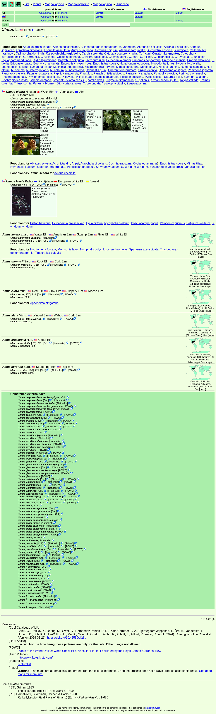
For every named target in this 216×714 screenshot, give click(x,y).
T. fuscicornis (22, 83)
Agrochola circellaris (29, 50)
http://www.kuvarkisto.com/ (35, 657)
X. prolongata (92, 83)
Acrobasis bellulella (149, 46)
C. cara (133, 56)
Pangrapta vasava (13, 73)
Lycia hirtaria (94, 223)
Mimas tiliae (194, 163)
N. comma (18, 70)
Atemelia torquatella (132, 50)
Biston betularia (40, 223)
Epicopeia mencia (174, 60)
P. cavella (68, 76)
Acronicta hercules (176, 46)
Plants (37, 4)
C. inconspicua (163, 56)
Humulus (63, 16)
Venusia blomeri (44, 83)
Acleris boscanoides (66, 46)
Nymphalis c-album (22, 166)
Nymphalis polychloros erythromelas (104, 249)
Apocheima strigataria (44, 303)
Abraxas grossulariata (37, 46)
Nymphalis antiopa (193, 66)
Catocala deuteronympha (120, 53)
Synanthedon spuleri (164, 80)
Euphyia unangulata (46, 63)
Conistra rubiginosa (94, 56)
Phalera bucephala (13, 76)
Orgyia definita (147, 70)
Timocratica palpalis (48, 252)
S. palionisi (142, 80)
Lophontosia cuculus (14, 66)
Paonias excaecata (39, 73)
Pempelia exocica (165, 73)
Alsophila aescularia (57, 50)
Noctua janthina (169, 66)
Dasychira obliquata (71, 60)
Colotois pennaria (68, 56)
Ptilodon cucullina (131, 76)
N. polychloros (74, 70)
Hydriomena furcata (43, 249)
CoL (22, 36)
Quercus (46, 16)
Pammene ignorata (200, 70)
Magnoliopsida (102, 4)
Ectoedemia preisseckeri (68, 223)
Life (27, 4)
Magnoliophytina (78, 4)
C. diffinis (146, 56)
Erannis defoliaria (198, 60)
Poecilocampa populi (80, 166)
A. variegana (127, 46)
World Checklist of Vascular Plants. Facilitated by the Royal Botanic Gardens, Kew (107, 650)
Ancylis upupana (82, 50)
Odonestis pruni (96, 70)
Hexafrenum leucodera (135, 63)
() (179, 12)
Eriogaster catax (21, 63)
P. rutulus (86, 73)
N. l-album (57, 70)
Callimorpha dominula (30, 53)
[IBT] (33, 240)
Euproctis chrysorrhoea (76, 63)
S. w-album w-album (134, 166)
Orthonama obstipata (172, 70)
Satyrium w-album (195, 76)
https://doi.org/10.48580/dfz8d (66, 637)
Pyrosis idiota (153, 76)
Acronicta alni (61, 163)
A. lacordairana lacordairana (99, 46)
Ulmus (99, 12)
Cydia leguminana (44, 60)
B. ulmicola (181, 50)
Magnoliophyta (54, 4)
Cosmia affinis (118, 56)
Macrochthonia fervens (99, 66)
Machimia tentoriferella (68, 66)
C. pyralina (182, 56)
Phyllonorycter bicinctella (44, 76)
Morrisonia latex (68, 249)
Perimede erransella (192, 73)
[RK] (29, 107)
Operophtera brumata (122, 70)
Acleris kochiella (65, 173)
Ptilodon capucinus (172, 223)
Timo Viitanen (44, 129)
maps (200, 257)
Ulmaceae (122, 4)
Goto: (66, 24)
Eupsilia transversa (105, 63)
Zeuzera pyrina (137, 83)
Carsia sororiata (92, 53)
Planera (62, 12)
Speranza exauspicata (143, 249)
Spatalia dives (94, 80)
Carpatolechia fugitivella (63, 53)
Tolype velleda (189, 80)
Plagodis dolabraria (106, 76)
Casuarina (45, 12)
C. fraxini (144, 53)
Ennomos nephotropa (146, 60)
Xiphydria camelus (69, 83)
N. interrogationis (37, 70)
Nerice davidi (148, 66)
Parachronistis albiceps (109, 73)
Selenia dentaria (40, 80)
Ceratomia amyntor (165, 53)
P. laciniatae (84, 76)
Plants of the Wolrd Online (35, 650)
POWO (51, 36)
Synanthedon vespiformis (166, 166)
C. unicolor (198, 56)
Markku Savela (152, 708)
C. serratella (31, 56)
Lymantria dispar (41, 66)
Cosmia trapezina (120, 163)
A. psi (75, 163)
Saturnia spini (173, 76)
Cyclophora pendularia (16, 60)
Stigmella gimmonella (120, 80)
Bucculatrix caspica (159, 50)
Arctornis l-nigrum (105, 50)
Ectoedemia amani (118, 60)
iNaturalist (35, 36)
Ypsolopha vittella (113, 83)
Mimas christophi (127, 66)
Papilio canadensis (66, 73)
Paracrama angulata (139, 73)
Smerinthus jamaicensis (68, 80)
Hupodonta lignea (162, 63)
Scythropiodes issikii (14, 80)
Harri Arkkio (38, 196)
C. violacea (48, 56)
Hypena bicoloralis (188, 63)
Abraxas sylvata (40, 163)
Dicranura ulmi (94, 60)
